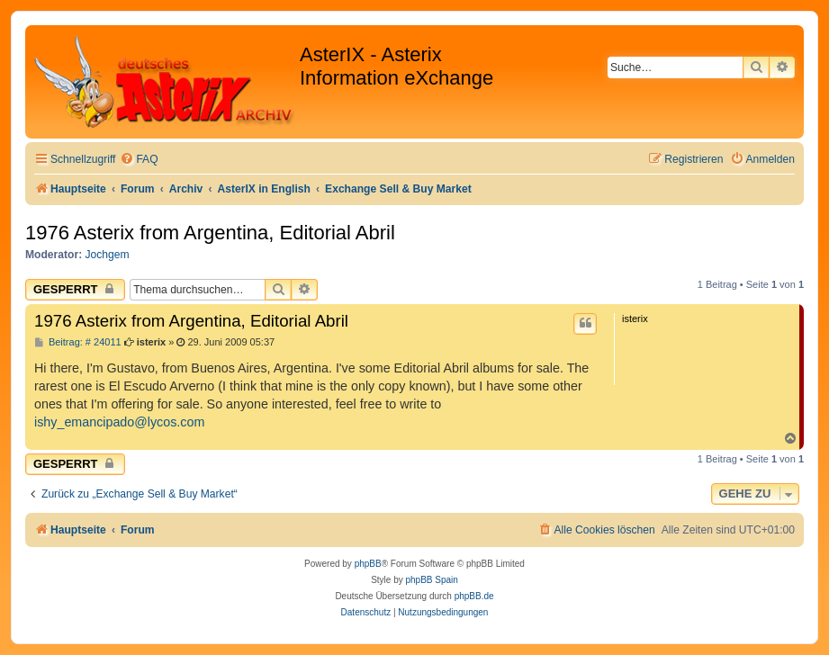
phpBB (368, 564)
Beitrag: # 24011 (78, 342)
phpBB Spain (431, 580)
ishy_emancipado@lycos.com (119, 422)
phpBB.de (474, 596)
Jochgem (108, 254)
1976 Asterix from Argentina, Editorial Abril (210, 232)
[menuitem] (139, 160)
